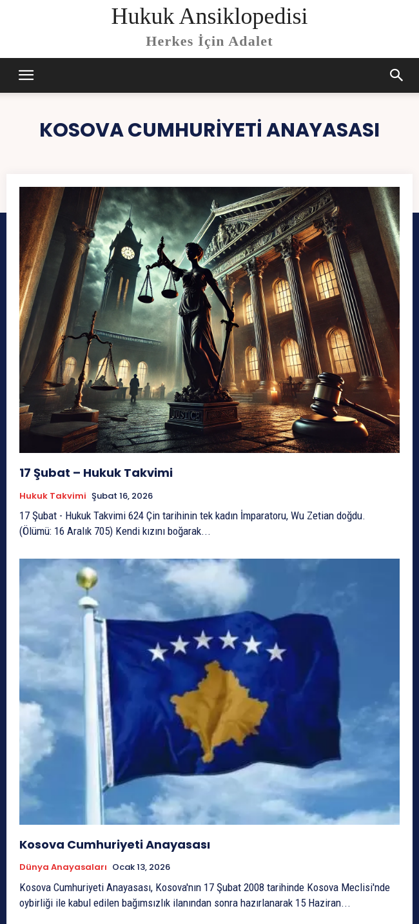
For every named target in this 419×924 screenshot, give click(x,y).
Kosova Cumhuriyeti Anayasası (114, 844)
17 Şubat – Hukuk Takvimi (96, 473)
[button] (397, 75)
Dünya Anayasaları (63, 867)
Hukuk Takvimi (52, 496)
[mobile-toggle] (26, 75)
